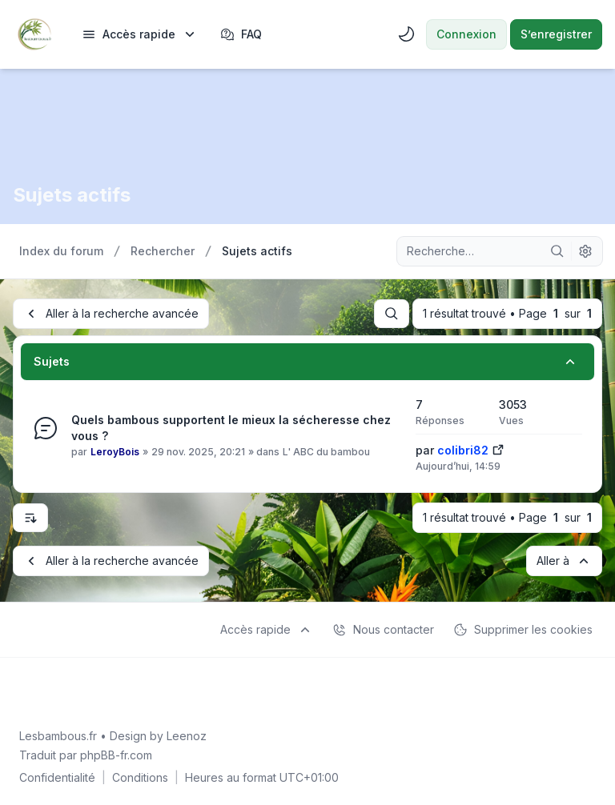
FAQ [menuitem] (241, 34)
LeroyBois (114, 452)
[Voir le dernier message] (498, 448)
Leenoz (187, 736)
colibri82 (462, 450)
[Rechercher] (557, 251)
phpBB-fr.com (116, 755)
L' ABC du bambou (326, 452)
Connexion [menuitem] (466, 34)
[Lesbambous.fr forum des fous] (34, 34)
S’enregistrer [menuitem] (556, 34)
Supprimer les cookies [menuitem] (523, 630)
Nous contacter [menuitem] (383, 630)
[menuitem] (139, 34)
